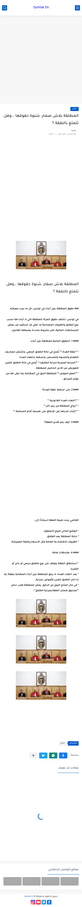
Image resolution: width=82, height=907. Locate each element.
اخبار (74, 109)
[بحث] (4, 7)
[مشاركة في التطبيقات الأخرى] (33, 755)
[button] (63, 755)
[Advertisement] (41, 60)
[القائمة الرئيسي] (77, 7)
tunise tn (41, 8)
